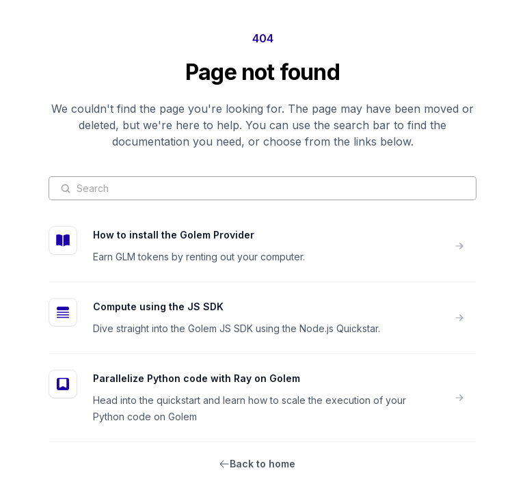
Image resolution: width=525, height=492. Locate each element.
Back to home (262, 463)
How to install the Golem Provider (173, 235)
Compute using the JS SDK (158, 306)
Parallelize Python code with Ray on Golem (196, 378)
